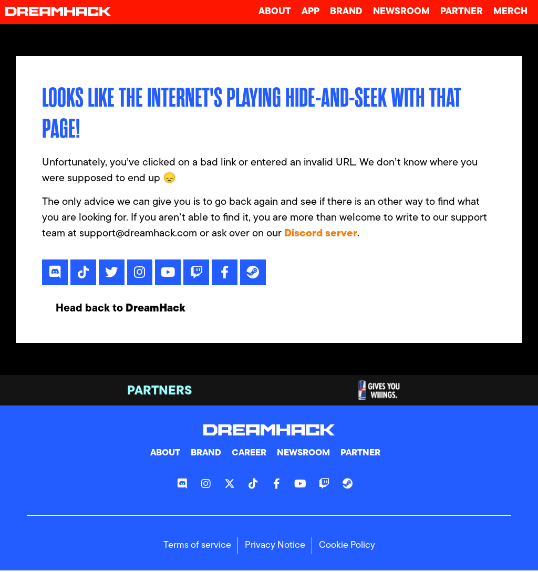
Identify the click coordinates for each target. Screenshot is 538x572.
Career (248, 455)
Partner (461, 12)
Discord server (320, 233)
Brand (346, 12)
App (310, 12)
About (274, 12)
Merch (510, 12)
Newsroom (401, 12)
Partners (159, 393)
